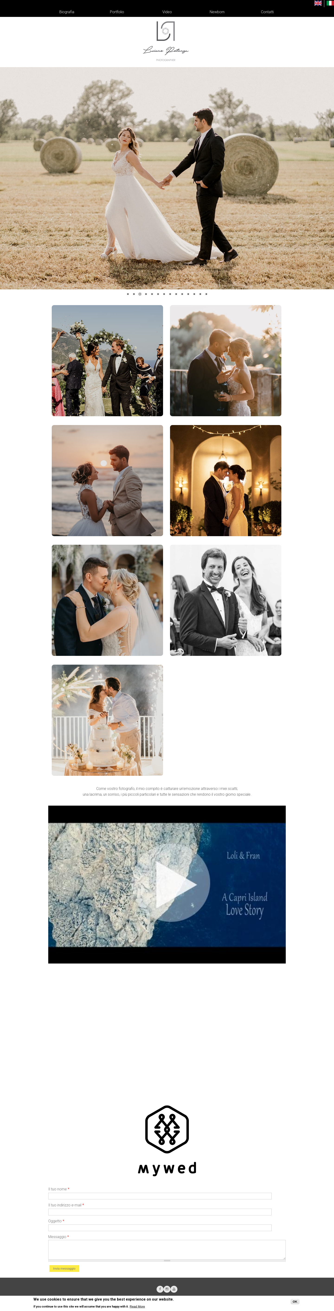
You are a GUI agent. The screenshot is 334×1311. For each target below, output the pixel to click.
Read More (137, 1306)
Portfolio (117, 12)
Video (167, 12)
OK (295, 1301)
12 (194, 294)
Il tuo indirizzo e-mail (66, 1205)
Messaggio (58, 1237)
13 (200, 294)
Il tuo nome (58, 1189)
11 (188, 294)
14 (206, 294)
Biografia (66, 12)
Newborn (217, 12)
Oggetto (56, 1221)
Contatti (267, 12)
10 (182, 294)
